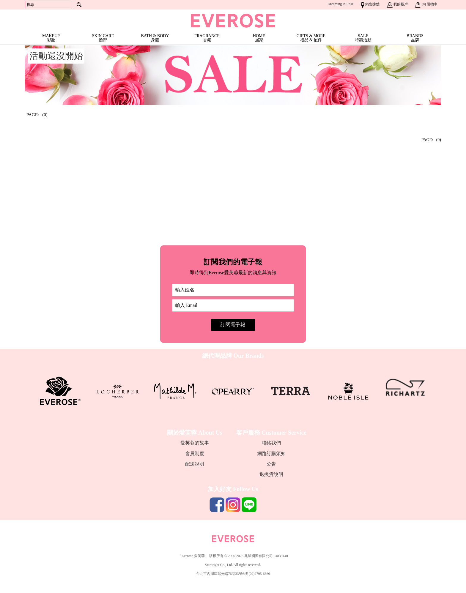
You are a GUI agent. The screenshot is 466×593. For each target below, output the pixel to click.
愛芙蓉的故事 (194, 442)
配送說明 (194, 463)
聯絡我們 (271, 442)
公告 (271, 463)
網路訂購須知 (271, 453)
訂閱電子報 (233, 324)
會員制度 (194, 453)
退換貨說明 (271, 474)
